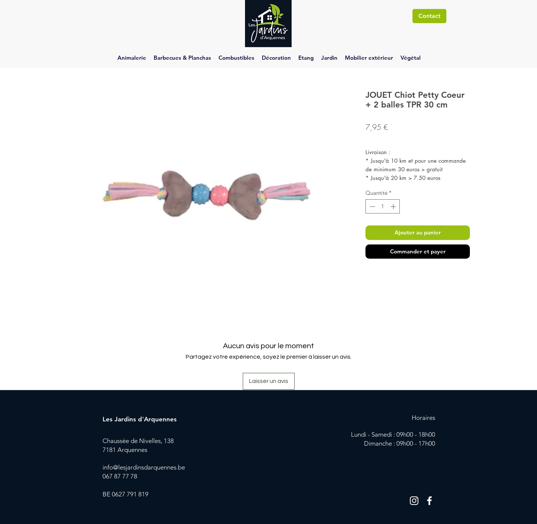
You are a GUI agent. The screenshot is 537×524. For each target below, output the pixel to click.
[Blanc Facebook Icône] (429, 500)
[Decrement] (372, 206)
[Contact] (429, 16)
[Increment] (394, 206)
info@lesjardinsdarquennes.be (144, 467)
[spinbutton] (383, 206)
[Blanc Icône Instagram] (414, 500)
